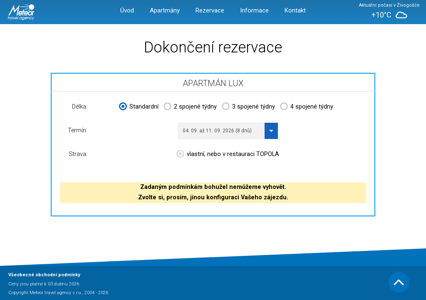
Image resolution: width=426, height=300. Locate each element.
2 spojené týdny (190, 107)
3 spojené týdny (248, 107)
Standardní (139, 107)
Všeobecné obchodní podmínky (44, 275)
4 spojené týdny (306, 107)
